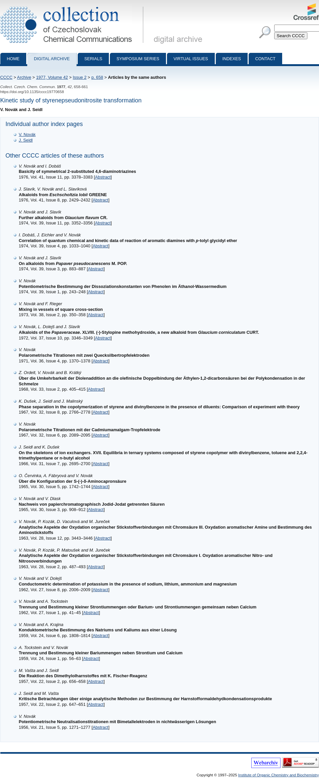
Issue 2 (79, 77)
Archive (24, 77)
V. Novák (27, 134)
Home (13, 58)
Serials (93, 58)
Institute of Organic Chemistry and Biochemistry (278, 775)
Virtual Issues (191, 58)
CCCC (6, 77)
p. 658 (97, 77)
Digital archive (52, 58)
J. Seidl (26, 140)
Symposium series (138, 58)
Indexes (231, 58)
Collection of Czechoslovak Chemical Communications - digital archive (73, 6)
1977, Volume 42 (52, 77)
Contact (265, 58)
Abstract (103, 177)
